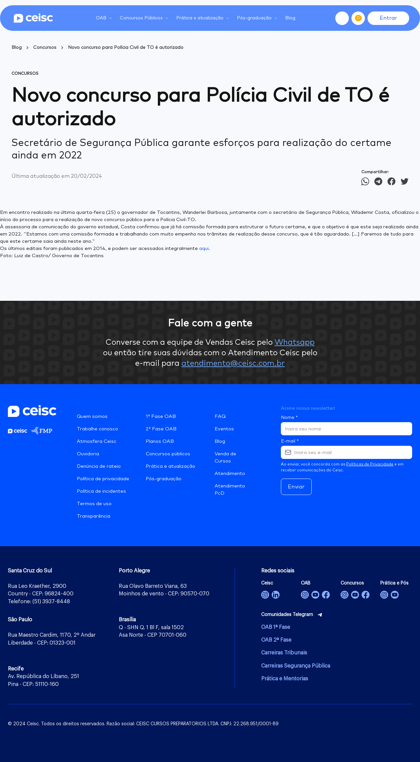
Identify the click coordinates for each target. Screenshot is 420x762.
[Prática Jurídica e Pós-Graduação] (395, 595)
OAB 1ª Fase (275, 627)
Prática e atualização (170, 466)
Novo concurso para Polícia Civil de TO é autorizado (125, 47)
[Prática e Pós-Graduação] (384, 595)
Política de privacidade (103, 478)
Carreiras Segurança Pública (295, 666)
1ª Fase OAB (161, 416)
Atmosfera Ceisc (96, 441)
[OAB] (305, 595)
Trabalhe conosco (97, 428)
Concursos (44, 47)
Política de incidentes (101, 491)
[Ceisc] (265, 595)
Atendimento (230, 473)
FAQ (220, 416)
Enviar (296, 487)
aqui (204, 248)
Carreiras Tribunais (284, 652)
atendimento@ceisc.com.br (233, 363)
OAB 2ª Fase (276, 640)
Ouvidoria (88, 453)
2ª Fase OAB (161, 428)
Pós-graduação (163, 478)
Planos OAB (160, 441)
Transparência (93, 516)
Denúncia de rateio (99, 466)
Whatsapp (295, 342)
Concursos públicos (168, 453)
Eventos (224, 428)
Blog (290, 18)
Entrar (388, 18)
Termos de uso (94, 503)
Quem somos (92, 416)
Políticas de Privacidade (369, 464)
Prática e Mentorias (284, 678)
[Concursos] (344, 595)
